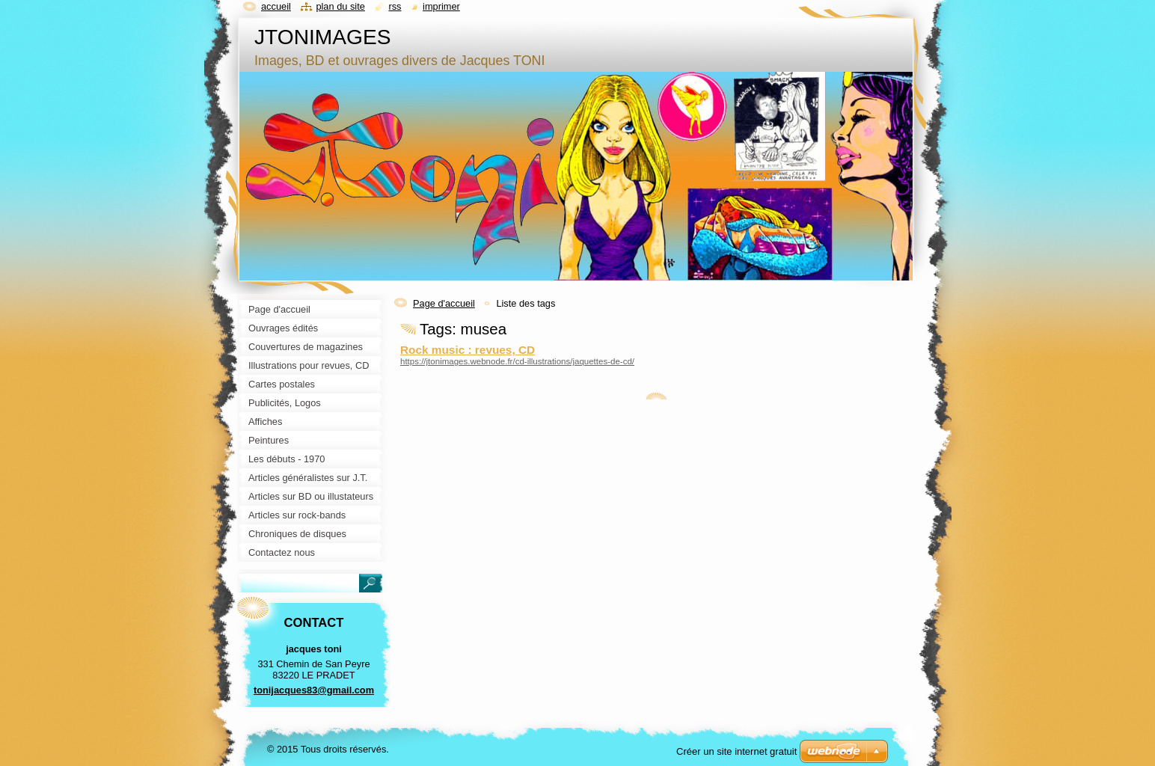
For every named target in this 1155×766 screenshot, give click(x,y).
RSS (394, 6)
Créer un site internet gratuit (736, 751)
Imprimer (441, 6)
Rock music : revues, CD (467, 349)
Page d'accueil (444, 303)
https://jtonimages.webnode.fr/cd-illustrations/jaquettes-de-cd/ (517, 361)
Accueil (276, 6)
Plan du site (340, 6)
